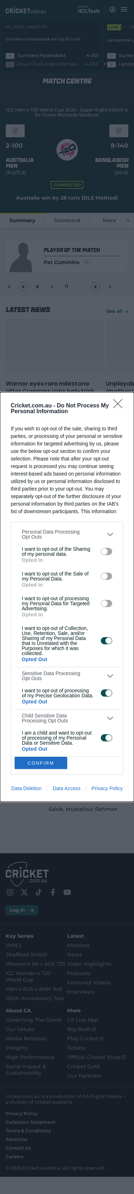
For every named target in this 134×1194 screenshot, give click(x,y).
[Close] (120, 406)
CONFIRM (41, 763)
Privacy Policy (107, 788)
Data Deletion (26, 788)
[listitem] (67, 534)
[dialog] (67, 597)
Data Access (66, 788)
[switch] (106, 551)
